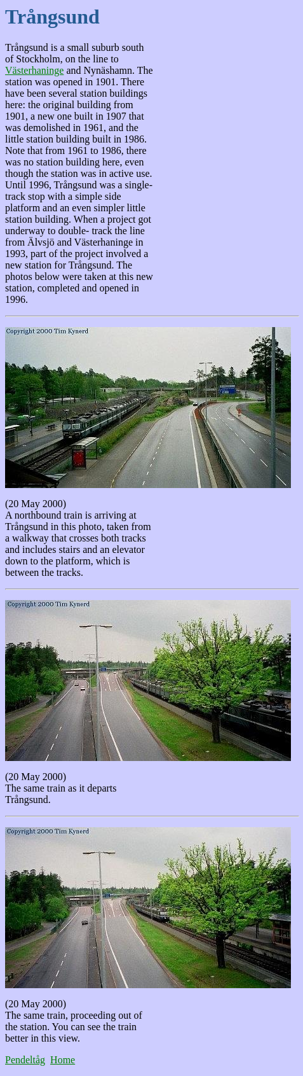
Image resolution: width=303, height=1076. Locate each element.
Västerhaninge (34, 70)
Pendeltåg (25, 1059)
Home (62, 1059)
